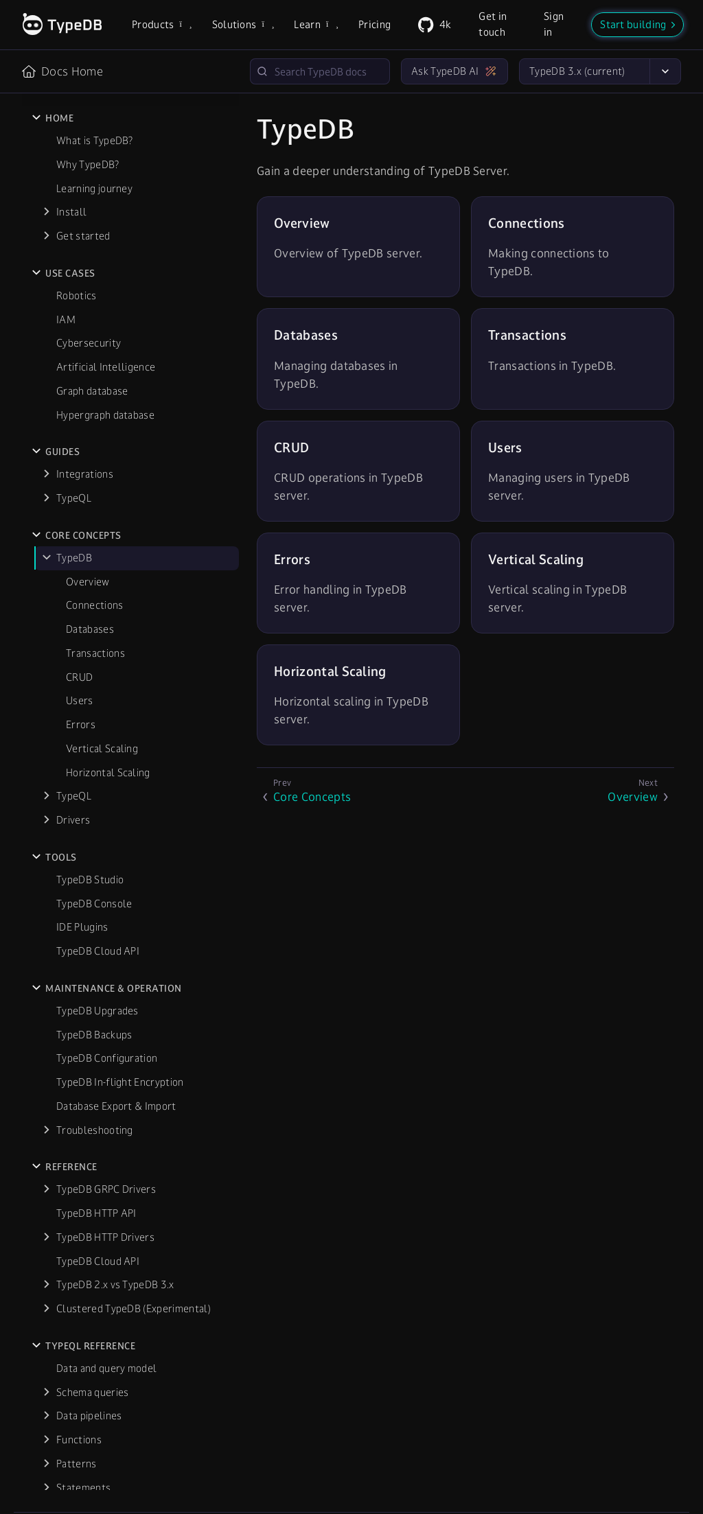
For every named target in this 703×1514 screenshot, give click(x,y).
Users (79, 424)
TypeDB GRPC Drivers (106, 913)
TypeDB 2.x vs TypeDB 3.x (115, 1008)
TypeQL (73, 222)
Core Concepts (83, 259)
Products (161, 25)
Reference (71, 891)
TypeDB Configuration (106, 782)
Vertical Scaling (102, 472)
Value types (83, 1259)
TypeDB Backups (94, 758)
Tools (61, 581)
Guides (62, 176)
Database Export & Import (116, 830)
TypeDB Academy (88, 1344)
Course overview (94, 1366)
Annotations (84, 1235)
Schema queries (92, 1116)
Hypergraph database (105, 138)
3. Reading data (91, 1438)
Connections (95, 329)
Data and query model (106, 1092)
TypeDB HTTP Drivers (105, 961)
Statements (83, 1211)
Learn (315, 25)
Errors (80, 448)
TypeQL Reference (90, 1070)
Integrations (84, 198)
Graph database (92, 114)
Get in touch (493, 24)
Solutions (242, 25)
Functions (79, 1163)
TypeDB (74, 281)
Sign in (554, 24)
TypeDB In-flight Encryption (120, 806)
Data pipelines (89, 1139)
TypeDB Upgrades (97, 734)
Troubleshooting (94, 854)
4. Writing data (90, 1461)
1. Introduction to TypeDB (115, 1390)
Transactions (95, 377)
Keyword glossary (97, 1307)
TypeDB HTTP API (96, 937)
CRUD (79, 401)
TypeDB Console (94, 627)
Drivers (73, 543)
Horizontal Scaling (108, 496)
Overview (88, 305)
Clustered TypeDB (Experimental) (133, 1032)
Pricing (374, 24)
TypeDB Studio (90, 603)
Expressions (84, 1283)
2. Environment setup (105, 1414)
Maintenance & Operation (113, 712)
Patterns (76, 1187)
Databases (90, 353)
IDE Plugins (82, 650)
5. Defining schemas (102, 1485)
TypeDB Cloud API (97, 675)
